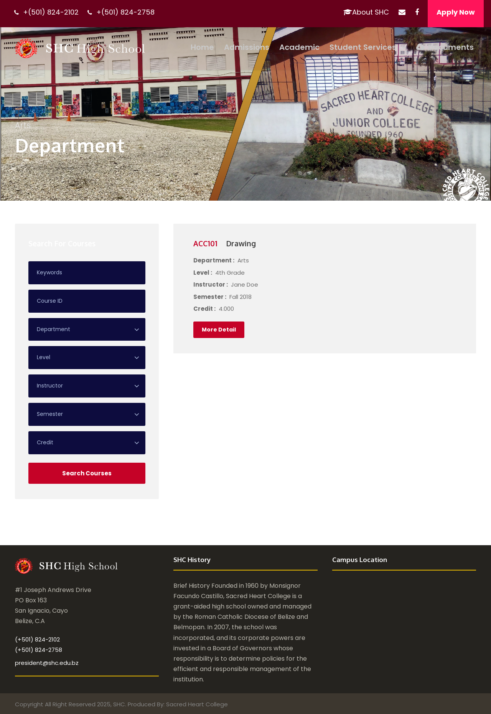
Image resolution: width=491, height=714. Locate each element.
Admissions (246, 47)
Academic (299, 47)
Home (202, 47)
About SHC (366, 12)
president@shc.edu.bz (47, 662)
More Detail (219, 329)
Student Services (363, 47)
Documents (445, 47)
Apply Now (456, 12)
